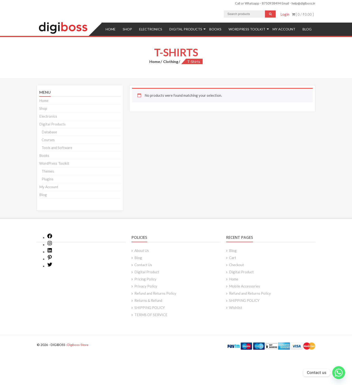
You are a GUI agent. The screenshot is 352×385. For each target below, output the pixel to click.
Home (111, 29)
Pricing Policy (145, 279)
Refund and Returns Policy (155, 293)
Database (49, 132)
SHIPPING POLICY (149, 307)
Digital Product (146, 272)
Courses (48, 140)
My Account (284, 29)
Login (284, 14)
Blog (307, 29)
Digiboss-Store (77, 345)
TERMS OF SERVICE (150, 315)
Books (215, 29)
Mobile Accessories (244, 286)
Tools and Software (57, 147)
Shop (127, 29)
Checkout (236, 265)
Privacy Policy (145, 286)
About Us (141, 250)
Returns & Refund (148, 300)
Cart (232, 257)
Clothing (170, 61)
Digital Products (185, 29)
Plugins (48, 179)
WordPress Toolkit (247, 29)
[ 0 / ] (303, 14)
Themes (48, 171)
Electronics (150, 29)
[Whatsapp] (338, 372)
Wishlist (235, 307)
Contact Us (143, 265)
